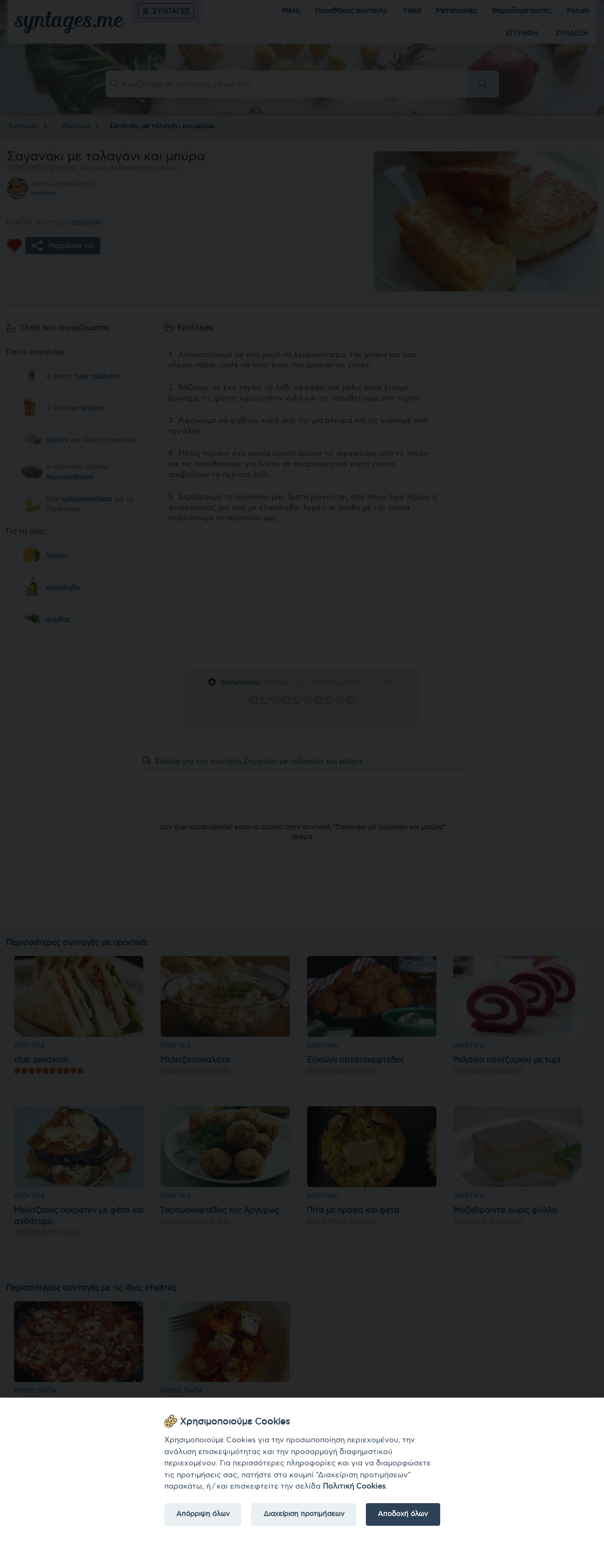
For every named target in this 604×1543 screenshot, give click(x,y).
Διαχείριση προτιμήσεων (303, 1514)
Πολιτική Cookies (354, 1486)
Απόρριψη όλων (203, 1514)
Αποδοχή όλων (403, 1514)
